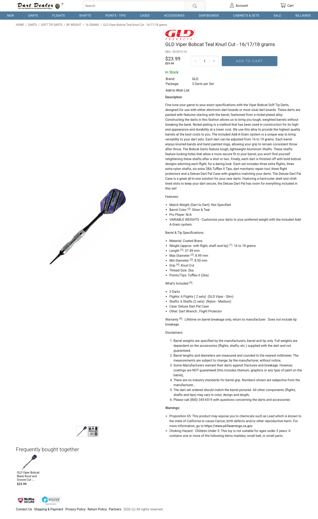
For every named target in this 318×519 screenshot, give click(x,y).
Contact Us (24, 509)
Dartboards (209, 15)
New (10, 15)
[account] (238, 5)
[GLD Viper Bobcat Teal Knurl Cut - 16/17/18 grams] (81, 431)
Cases (145, 15)
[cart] (287, 5)
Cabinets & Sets (246, 15)
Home (20, 24)
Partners (115, 509)
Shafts (85, 15)
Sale (277, 15)
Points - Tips (115, 15)
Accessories (174, 15)
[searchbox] (144, 6)
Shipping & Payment (48, 509)
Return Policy (97, 509)
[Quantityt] (204, 61)
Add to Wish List (177, 90)
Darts (33, 15)
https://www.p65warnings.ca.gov (228, 426)
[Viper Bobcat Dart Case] (93, 431)
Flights (58, 15)
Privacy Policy (75, 509)
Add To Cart (249, 61)
